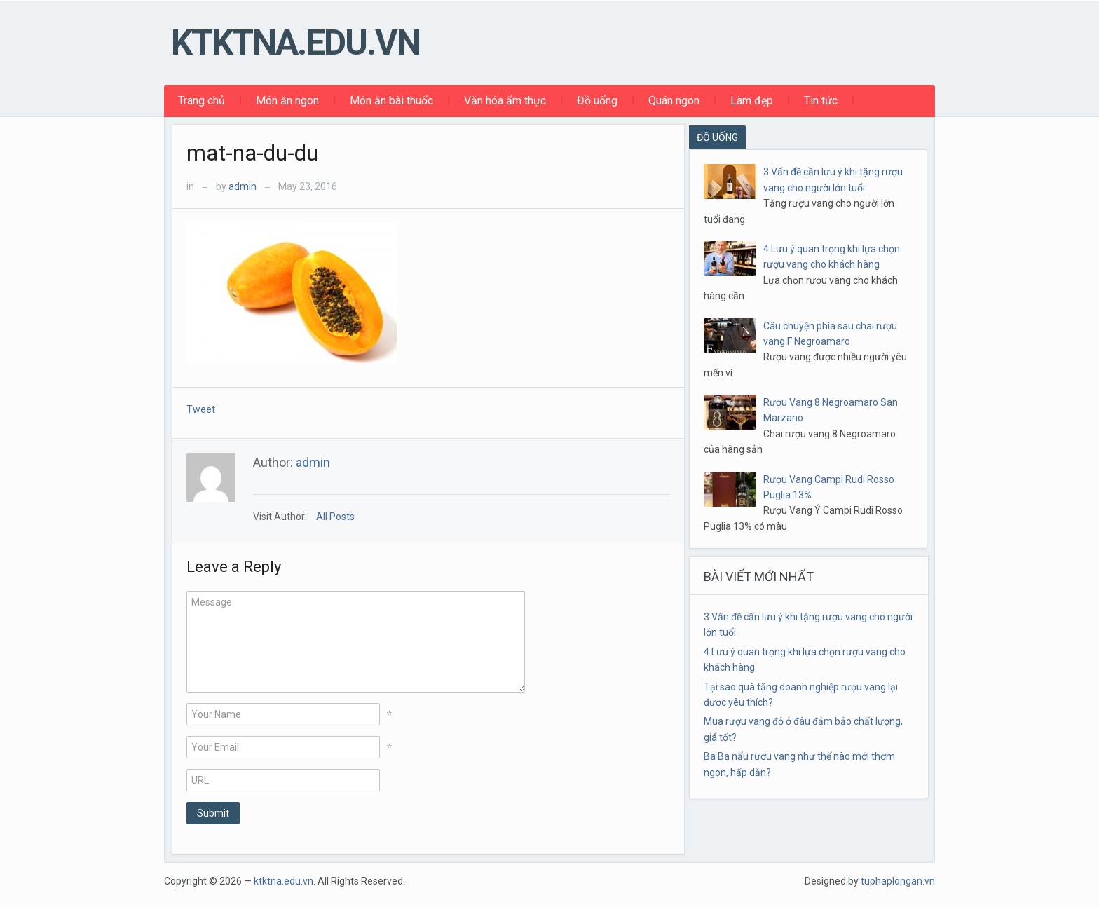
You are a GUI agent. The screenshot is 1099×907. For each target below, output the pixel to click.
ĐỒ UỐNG (717, 137)
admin (242, 186)
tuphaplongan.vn (898, 881)
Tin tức (821, 100)
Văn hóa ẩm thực (505, 100)
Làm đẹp (751, 100)
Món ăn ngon (287, 100)
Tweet (200, 409)
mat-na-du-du (252, 152)
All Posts (335, 516)
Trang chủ (201, 100)
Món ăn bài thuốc (391, 100)
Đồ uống (597, 100)
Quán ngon (673, 100)
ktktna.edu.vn (295, 42)
